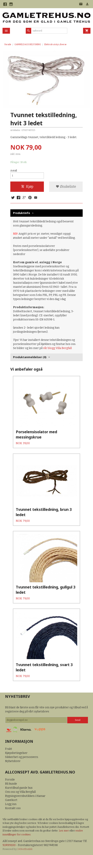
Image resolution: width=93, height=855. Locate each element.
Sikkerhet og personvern (21, 757)
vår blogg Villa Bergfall (57, 348)
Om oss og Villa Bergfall (20, 792)
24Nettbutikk (25, 849)
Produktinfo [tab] (21, 213)
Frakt (8, 749)
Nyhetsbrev (12, 761)
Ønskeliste (66, 187)
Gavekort (11, 800)
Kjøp (27, 187)
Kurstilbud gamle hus (19, 787)
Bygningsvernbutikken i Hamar (25, 796)
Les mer (64, 830)
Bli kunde (11, 783)
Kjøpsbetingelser (16, 753)
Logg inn (10, 804)
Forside (7, 44)
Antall (13, 170)
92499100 (9, 845)
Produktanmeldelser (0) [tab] (29, 357)
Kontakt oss (13, 808)
